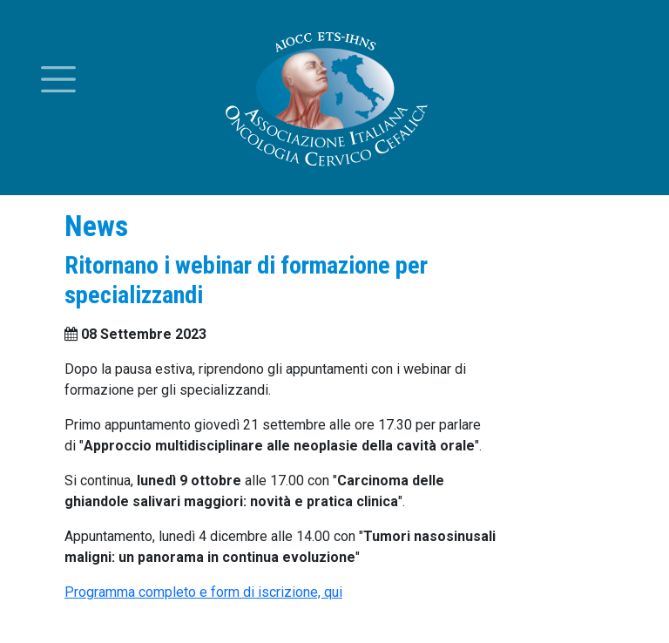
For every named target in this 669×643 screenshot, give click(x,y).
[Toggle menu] (58, 79)
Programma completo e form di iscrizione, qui (203, 592)
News (96, 226)
